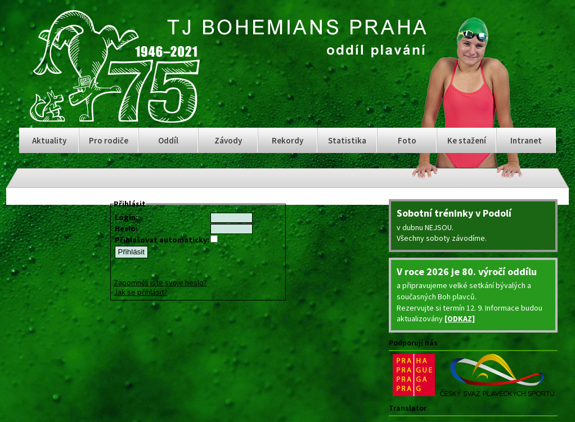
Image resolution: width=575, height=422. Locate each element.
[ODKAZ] (459, 318)
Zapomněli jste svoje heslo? (160, 282)
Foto (407, 140)
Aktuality (49, 140)
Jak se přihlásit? (141, 292)
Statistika (347, 140)
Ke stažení (466, 140)
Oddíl (168, 140)
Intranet (526, 140)
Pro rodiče (108, 140)
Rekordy (287, 140)
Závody (228, 140)
